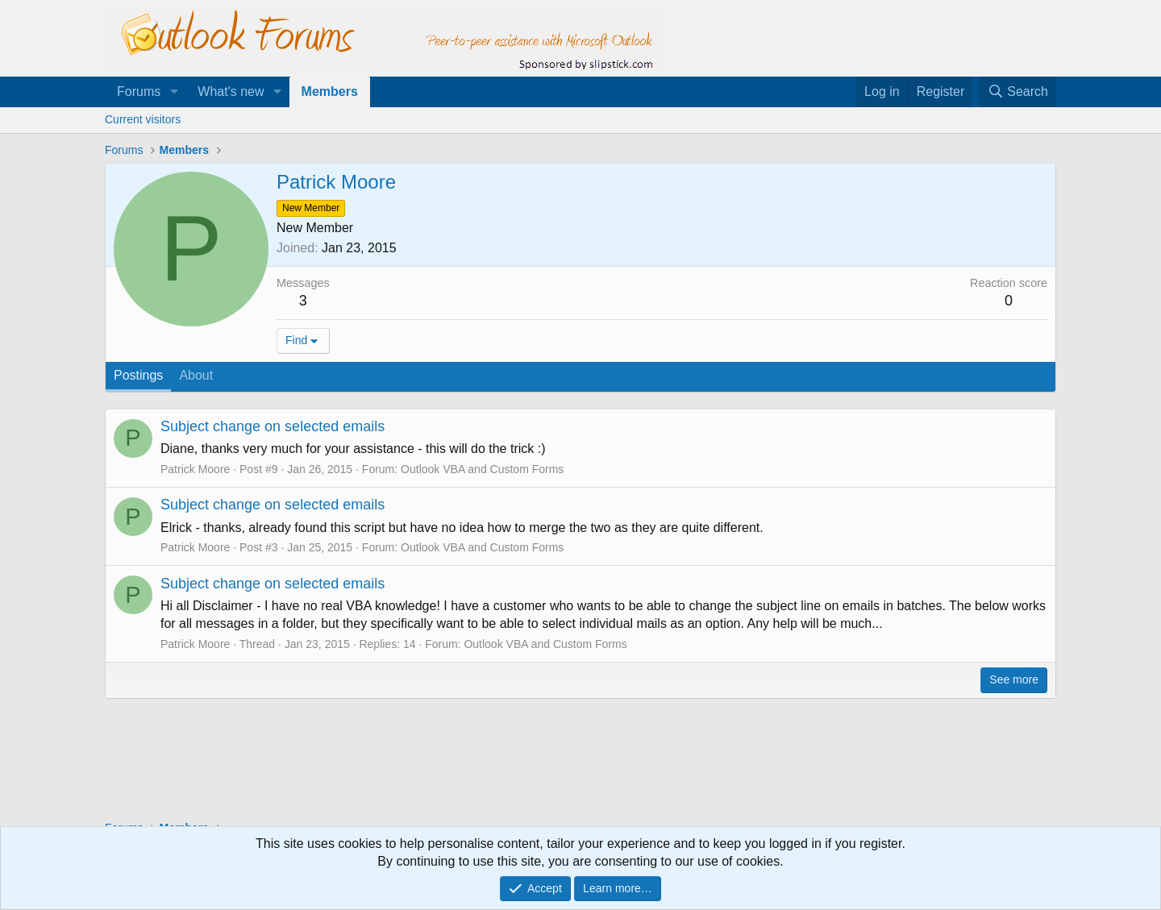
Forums (138, 91)
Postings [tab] (138, 375)
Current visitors (143, 119)
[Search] (1017, 92)
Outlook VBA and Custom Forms (482, 469)
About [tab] (196, 375)
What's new (231, 91)
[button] (173, 92)
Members (330, 91)
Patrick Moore (195, 469)
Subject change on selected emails (272, 426)
